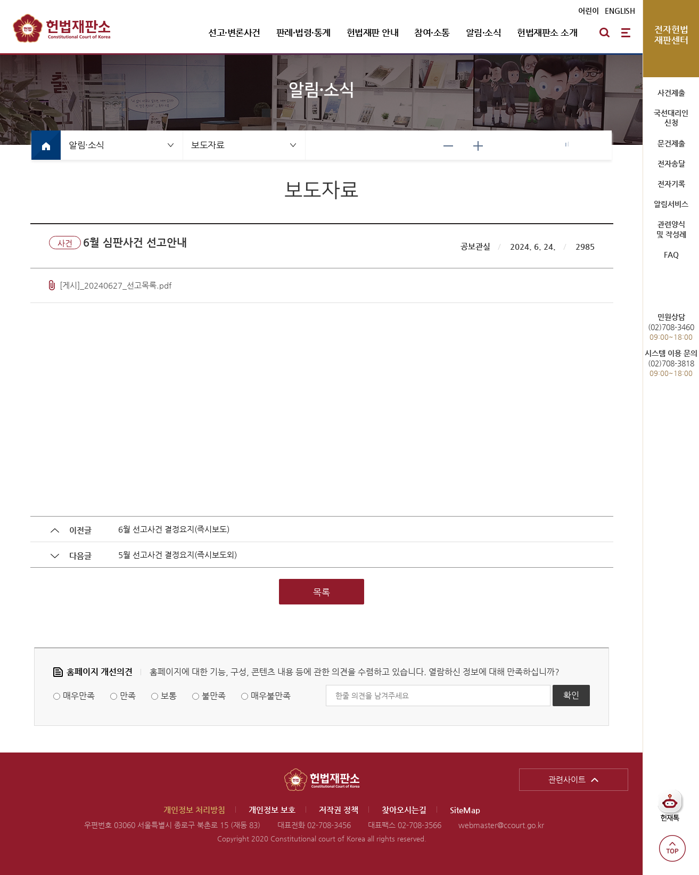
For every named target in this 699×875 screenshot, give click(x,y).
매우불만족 (271, 696)
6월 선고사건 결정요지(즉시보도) (173, 529)
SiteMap (465, 809)
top (672, 848)
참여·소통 (432, 32)
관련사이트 (567, 779)
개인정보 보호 (272, 809)
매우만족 (79, 696)
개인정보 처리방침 (194, 809)
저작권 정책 (338, 809)
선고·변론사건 (234, 32)
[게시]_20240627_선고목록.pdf (115, 285)
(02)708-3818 (671, 363)
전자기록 (671, 183)
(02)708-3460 (671, 327)
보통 (169, 696)
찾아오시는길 (404, 809)
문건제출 (671, 143)
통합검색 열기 (604, 32)
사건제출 (671, 92)
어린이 (588, 10)
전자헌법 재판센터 (671, 34)
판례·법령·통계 (303, 32)
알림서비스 (671, 204)
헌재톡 (674, 810)
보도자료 (207, 145)
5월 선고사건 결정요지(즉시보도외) (177, 554)
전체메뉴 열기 (625, 32)
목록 (321, 592)
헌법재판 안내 (373, 32)
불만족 (214, 696)
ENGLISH (620, 10)
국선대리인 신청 (671, 118)
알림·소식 (483, 32)
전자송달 (671, 163)
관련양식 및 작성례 (671, 229)
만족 (128, 696)
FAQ (671, 254)
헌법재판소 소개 (547, 32)
